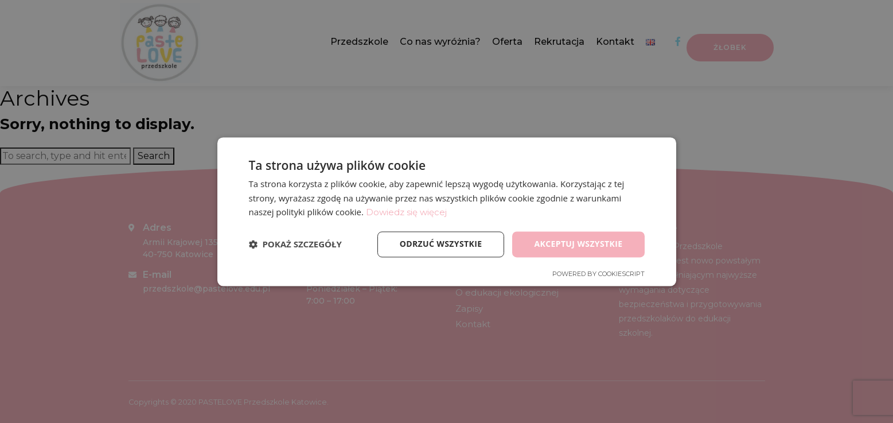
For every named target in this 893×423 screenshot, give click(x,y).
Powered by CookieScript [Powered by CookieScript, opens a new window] (598, 274)
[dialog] (446, 211)
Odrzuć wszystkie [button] (440, 243)
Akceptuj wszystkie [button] (578, 243)
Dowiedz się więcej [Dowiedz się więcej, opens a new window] (406, 212)
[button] (295, 244)
